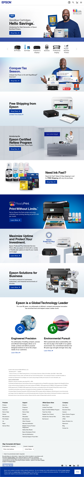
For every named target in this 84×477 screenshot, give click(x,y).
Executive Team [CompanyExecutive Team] (66, 409)
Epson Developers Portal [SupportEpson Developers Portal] (28, 432)
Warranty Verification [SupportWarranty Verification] (27, 423)
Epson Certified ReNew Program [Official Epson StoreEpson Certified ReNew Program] (50, 409)
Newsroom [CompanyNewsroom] (65, 423)
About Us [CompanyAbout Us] (64, 405)
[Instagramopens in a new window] (78, 465)
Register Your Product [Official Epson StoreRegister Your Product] (48, 414)
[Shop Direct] (15, 111)
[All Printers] (17, 48)
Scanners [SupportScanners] (24, 409)
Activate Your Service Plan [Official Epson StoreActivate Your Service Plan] (49, 416)
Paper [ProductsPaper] (3, 423)
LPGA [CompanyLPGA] (63, 419)
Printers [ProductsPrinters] (4, 405)
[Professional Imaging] (56, 49)
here (37, 473)
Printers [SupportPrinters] (24, 405)
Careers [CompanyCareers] (64, 412)
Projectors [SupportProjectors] (25, 407)
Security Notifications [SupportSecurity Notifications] (27, 434)
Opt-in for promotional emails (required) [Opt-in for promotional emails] (14, 454)
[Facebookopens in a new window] (62, 465)
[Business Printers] (66, 49)
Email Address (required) (9, 446)
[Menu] (81, 2)
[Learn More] (15, 220)
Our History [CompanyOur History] (65, 407)
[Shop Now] (15, 33)
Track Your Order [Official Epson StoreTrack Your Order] (46, 412)
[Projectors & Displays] (37, 49)
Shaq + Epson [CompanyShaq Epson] (66, 416)
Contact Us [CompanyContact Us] (65, 428)
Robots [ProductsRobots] (4, 414)
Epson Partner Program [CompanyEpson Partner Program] (68, 414)
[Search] (73, 2)
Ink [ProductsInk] (3, 421)
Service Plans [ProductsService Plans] (6, 425)
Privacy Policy (11, 457)
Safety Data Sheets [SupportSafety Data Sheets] (27, 429)
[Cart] (77, 2)
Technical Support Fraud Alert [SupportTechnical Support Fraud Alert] (30, 436)
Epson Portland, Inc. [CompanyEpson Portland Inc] (67, 421)
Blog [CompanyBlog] (63, 425)
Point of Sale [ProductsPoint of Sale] (5, 412)
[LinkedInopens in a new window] (74, 465)
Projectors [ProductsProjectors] (5, 407)
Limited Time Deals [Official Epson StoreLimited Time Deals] (47, 407)
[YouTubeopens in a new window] (70, 465)
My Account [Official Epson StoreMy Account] (45, 419)
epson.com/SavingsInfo (13, 379)
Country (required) (28, 446)
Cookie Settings (66, 470)
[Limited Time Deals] (16, 114)
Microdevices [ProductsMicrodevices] (5, 416)
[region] (42, 472)
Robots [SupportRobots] (24, 414)
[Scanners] (47, 48)
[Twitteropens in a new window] (66, 465)
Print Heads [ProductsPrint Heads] (5, 419)
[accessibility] (69, 2)
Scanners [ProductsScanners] (4, 409)
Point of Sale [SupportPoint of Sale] (25, 412)
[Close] (77, 472)
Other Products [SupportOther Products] (26, 421)
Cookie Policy (17, 472)
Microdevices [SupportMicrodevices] (25, 419)
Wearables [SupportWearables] (25, 416)
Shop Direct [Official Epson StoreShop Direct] (45, 405)
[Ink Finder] (27, 48)
